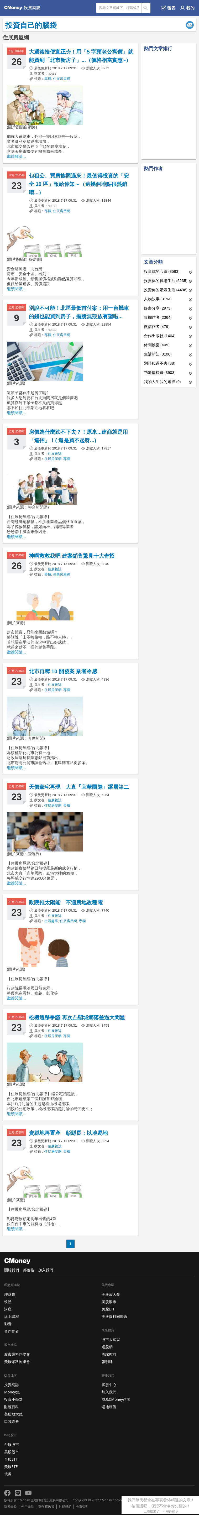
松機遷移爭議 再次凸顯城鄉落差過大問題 (77, 1017)
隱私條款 (10, 1506)
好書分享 (158, 308)
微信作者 (157, 326)
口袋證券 (11, 1421)
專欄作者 (158, 317)
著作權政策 (46, 1506)
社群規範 (65, 1506)
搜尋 (146, 8)
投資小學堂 (13, 1399)
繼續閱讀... (16, 156)
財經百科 (11, 1406)
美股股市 (11, 1451)
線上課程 (11, 1316)
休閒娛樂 (157, 345)
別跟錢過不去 (159, 363)
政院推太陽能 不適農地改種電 (68, 902)
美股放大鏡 (13, 1414)
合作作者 (11, 1331)
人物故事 (158, 299)
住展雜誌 (54, 454)
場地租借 (109, 1406)
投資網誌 (11, 1384)
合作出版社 (160, 335)
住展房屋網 (61, 79)
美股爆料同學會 (17, 1361)
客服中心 (109, 1384)
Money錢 (12, 1391)
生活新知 (158, 354)
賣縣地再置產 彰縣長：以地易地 (68, 1133)
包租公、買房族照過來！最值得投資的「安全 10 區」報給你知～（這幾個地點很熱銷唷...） (79, 184)
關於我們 (11, 1269)
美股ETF (11, 1466)
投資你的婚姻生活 (165, 290)
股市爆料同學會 (17, 1354)
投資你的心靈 (162, 271)
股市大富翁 (111, 1339)
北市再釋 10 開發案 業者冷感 (63, 671)
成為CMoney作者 (116, 1399)
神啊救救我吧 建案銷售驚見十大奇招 (71, 556)
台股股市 (11, 1444)
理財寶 (9, 1294)
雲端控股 (109, 1354)
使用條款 (27, 1506)
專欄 (47, 79)
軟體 (8, 1301)
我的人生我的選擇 (162, 381)
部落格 (28, 1269)
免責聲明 (82, 1506)
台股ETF (11, 1459)
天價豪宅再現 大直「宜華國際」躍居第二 (79, 787)
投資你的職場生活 (165, 280)
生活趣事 (51, 921)
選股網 (107, 1346)
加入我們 (45, 1269)
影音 (8, 1323)
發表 (168, 8)
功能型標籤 (160, 372)
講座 (8, 1309)
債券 (8, 1473)
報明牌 (107, 1361)
